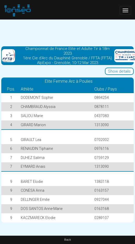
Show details (119, 71)
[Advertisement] (68, 33)
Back (67, 239)
